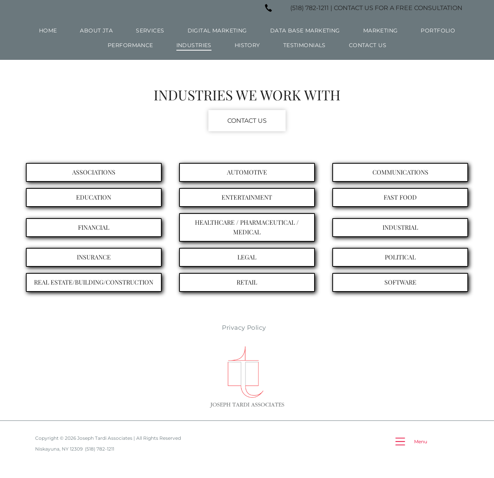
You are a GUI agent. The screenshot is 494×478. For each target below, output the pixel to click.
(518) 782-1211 (309, 8)
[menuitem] (48, 30)
